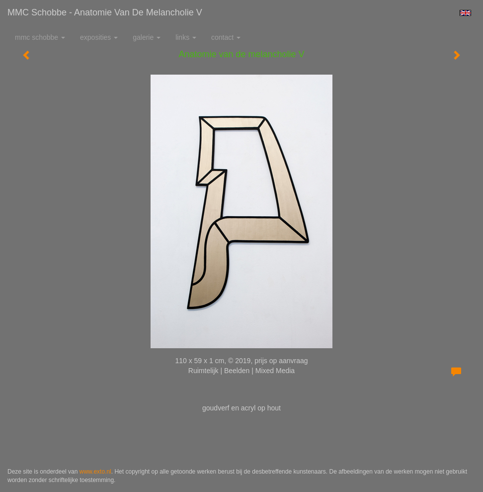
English (465, 13)
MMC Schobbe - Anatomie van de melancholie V (104, 12)
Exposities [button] (99, 37)
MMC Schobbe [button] (40, 37)
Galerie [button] (147, 37)
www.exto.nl (95, 471)
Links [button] (185, 37)
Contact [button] (226, 37)
